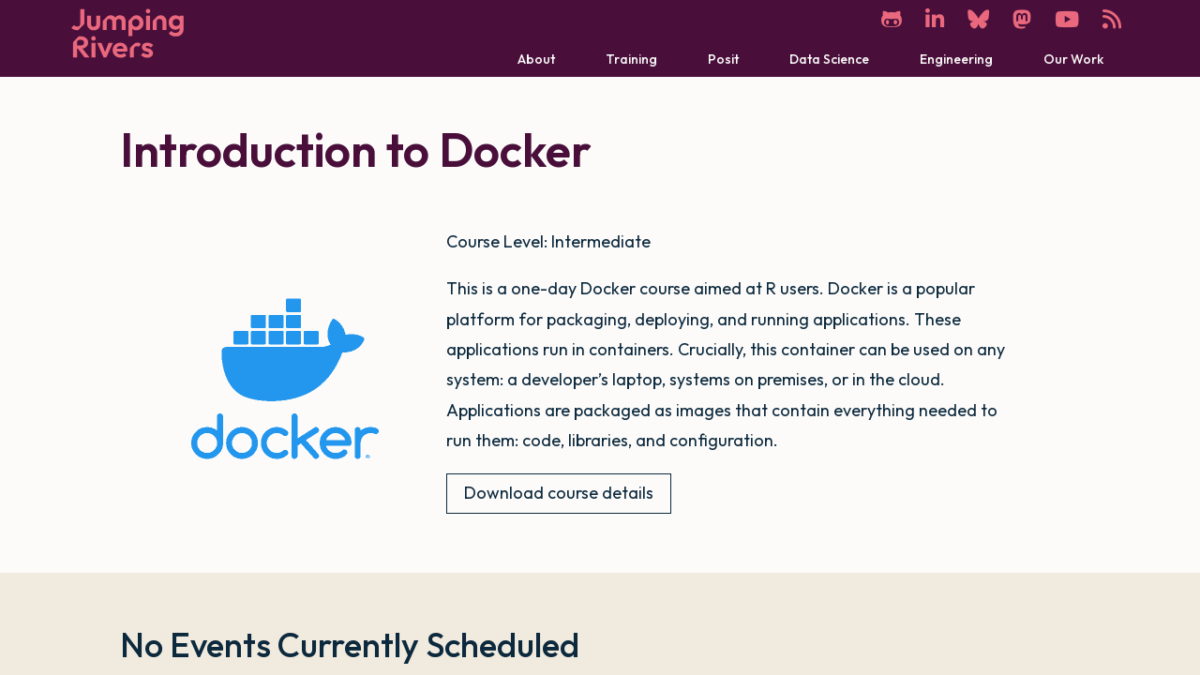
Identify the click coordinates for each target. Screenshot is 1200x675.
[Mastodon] (1022, 19)
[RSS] (1112, 19)
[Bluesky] (978, 19)
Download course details (558, 492)
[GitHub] (891, 19)
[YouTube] (1067, 19)
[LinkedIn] (935, 19)
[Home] (127, 33)
